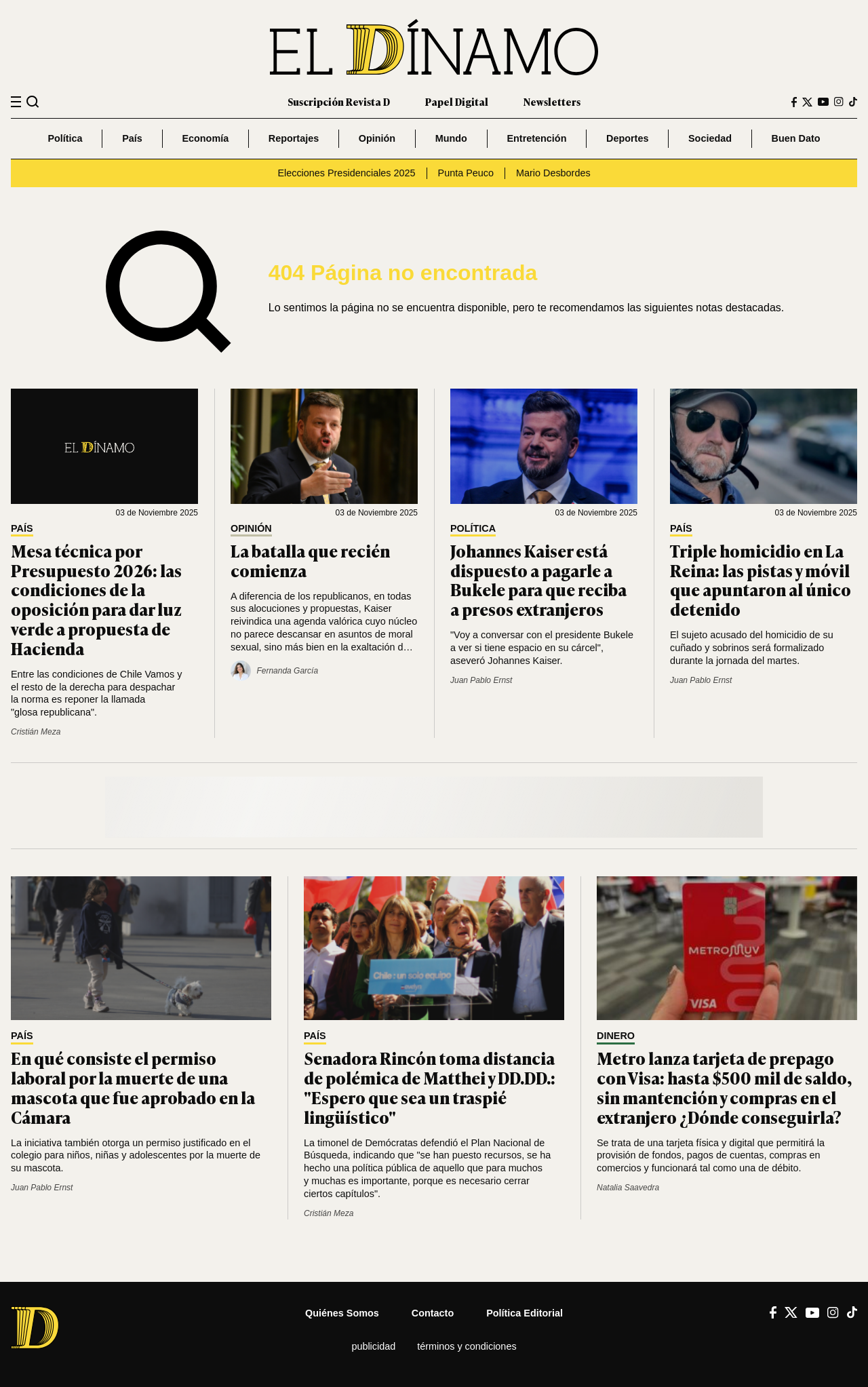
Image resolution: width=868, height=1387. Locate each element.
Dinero (616, 1036)
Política (64, 138)
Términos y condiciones (466, 1346)
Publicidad (373, 1346)
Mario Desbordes (553, 173)
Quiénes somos (342, 1313)
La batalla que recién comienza (310, 560)
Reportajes (294, 138)
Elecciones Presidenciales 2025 (346, 173)
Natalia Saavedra (628, 1187)
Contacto (433, 1313)
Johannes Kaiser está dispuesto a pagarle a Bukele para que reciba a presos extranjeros (538, 580)
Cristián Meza (35, 732)
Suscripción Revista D (339, 101)
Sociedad (710, 138)
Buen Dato (796, 138)
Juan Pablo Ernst (481, 680)
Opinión (377, 138)
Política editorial (524, 1313)
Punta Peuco (466, 173)
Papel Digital (456, 101)
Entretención (536, 138)
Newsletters (552, 101)
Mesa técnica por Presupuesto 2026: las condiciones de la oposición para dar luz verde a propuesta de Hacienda (96, 599)
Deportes (627, 138)
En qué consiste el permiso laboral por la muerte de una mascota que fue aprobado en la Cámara (133, 1087)
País (132, 138)
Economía (205, 138)
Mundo (451, 138)
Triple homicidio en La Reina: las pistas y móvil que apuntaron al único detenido (760, 580)
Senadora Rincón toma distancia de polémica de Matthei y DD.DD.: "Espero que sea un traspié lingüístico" (429, 1087)
